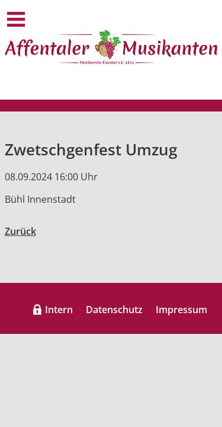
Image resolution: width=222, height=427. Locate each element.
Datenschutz (114, 309)
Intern (59, 309)
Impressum (181, 309)
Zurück (20, 231)
